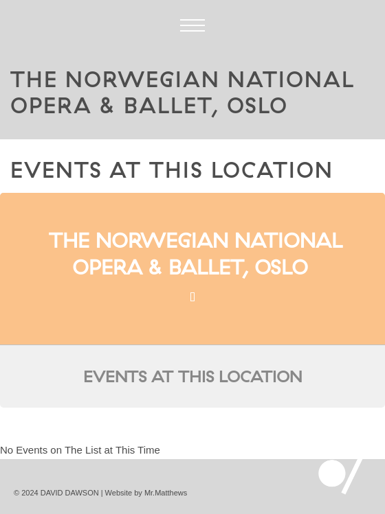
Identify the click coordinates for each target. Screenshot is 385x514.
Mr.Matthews (165, 493)
